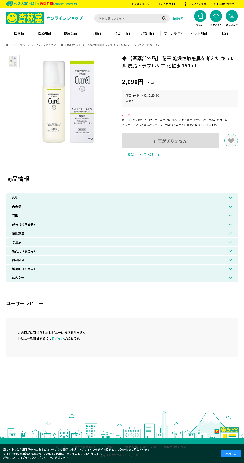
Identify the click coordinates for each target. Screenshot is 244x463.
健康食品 (70, 33)
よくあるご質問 (197, 4)
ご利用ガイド (168, 4)
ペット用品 (199, 33)
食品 (225, 33)
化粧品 (96, 33)
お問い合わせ (226, 4)
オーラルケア (173, 33)
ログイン (58, 338)
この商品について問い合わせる (141, 154)
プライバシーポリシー (35, 458)
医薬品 (19, 33)
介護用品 (147, 33)
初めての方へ (141, 4)
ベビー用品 (122, 33)
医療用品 (44, 33)
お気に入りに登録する (231, 140)
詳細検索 (178, 18)
